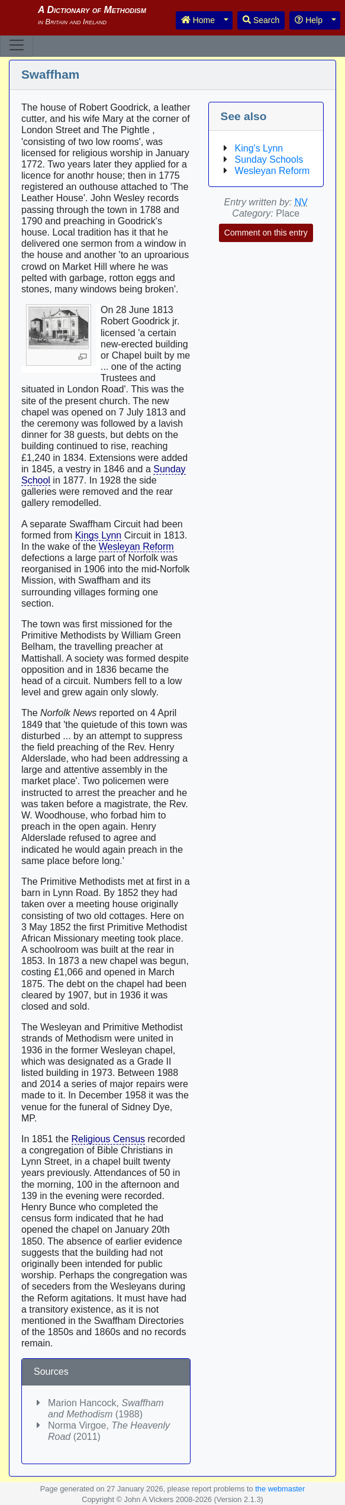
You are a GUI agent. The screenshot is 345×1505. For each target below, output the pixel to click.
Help (309, 20)
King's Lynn (259, 148)
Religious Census (109, 1139)
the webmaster (280, 1488)
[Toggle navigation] (16, 45)
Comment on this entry (266, 232)
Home (198, 20)
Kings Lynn (98, 535)
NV (301, 202)
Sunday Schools (269, 159)
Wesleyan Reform (136, 547)
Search (261, 20)
